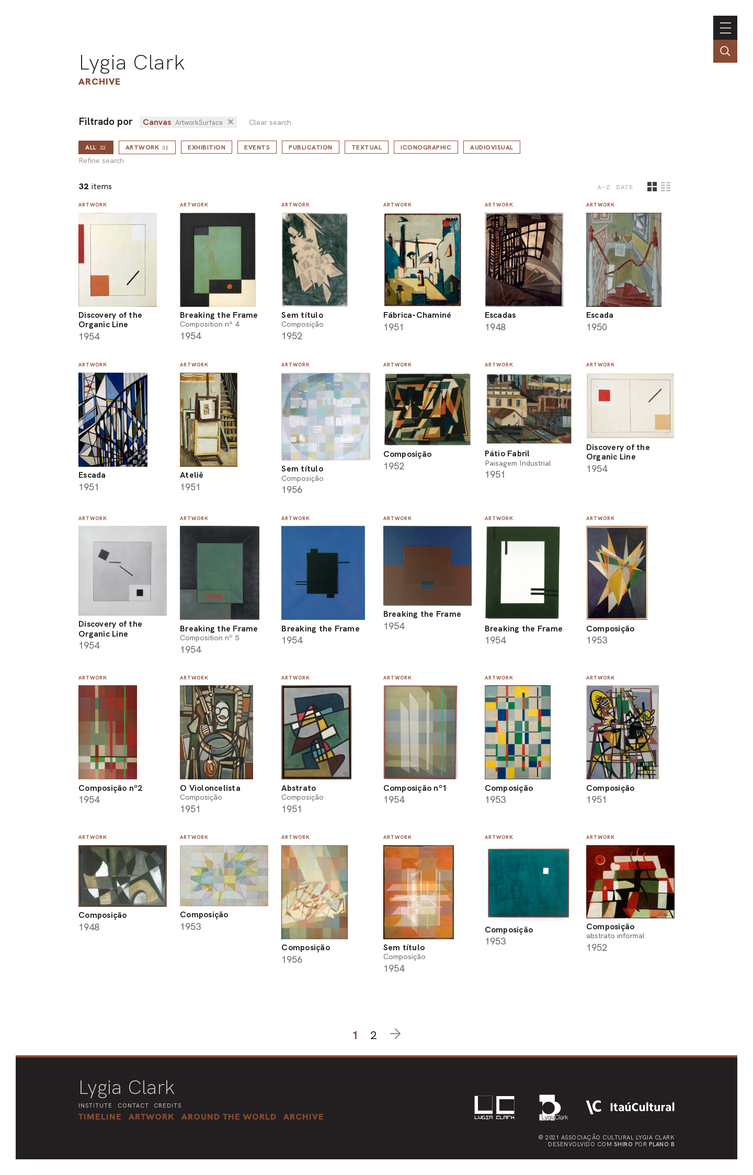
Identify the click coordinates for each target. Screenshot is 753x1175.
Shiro (623, 1144)
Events (257, 147)
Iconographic (426, 147)
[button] (229, 1116)
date (624, 187)
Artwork (147, 147)
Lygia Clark (131, 62)
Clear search (270, 122)
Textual (366, 147)
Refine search (101, 160)
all (96, 147)
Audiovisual (492, 147)
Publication (311, 147)
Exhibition (206, 147)
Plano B (662, 1144)
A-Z (604, 187)
